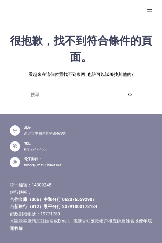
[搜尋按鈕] (130, 94)
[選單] (149, 9)
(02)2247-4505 (36, 149)
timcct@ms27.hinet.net (42, 165)
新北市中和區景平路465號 (45, 133)
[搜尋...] (75, 94)
